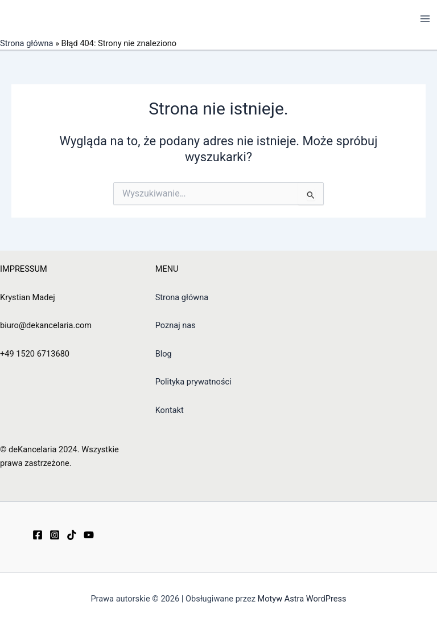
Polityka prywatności (193, 382)
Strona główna (26, 43)
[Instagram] (55, 535)
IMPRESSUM (23, 269)
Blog (163, 354)
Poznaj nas (175, 325)
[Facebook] (37, 535)
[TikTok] (72, 535)
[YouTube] (89, 535)
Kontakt (169, 410)
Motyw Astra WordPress (302, 599)
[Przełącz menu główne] (425, 19)
